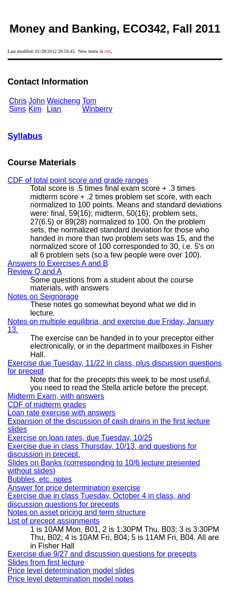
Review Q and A (35, 271)
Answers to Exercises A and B (58, 263)
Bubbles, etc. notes (40, 479)
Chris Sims (17, 105)
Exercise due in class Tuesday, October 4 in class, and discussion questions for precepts (99, 500)
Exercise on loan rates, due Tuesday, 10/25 (80, 438)
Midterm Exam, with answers (56, 396)
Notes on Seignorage (43, 296)
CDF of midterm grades (47, 405)
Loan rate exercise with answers (62, 413)
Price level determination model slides (71, 570)
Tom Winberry (97, 105)
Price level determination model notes (71, 579)
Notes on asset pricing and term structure (77, 512)
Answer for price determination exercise (74, 488)
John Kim (36, 105)
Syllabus (25, 136)
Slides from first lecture (46, 562)
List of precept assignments (54, 521)
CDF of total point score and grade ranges (78, 180)
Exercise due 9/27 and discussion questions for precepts (102, 554)
